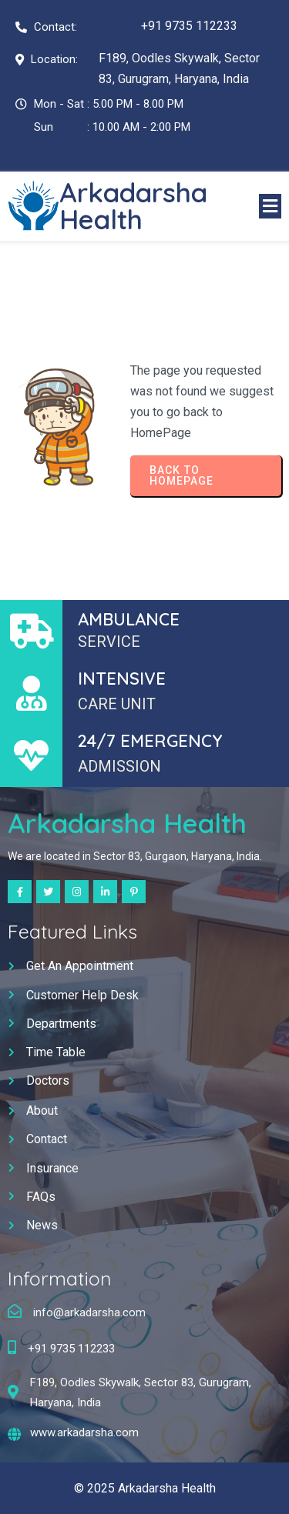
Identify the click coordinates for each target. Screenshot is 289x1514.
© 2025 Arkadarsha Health (145, 1488)
